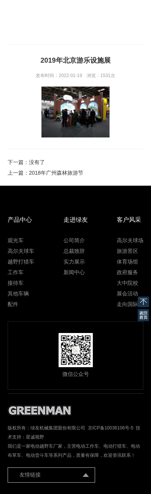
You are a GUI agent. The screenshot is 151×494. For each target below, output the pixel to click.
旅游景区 (127, 251)
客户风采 (129, 219)
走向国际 (127, 304)
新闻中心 (74, 272)
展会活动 (127, 293)
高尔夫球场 (130, 240)
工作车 (16, 272)
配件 (13, 304)
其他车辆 (18, 293)
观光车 (16, 240)
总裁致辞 (74, 251)
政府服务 (127, 272)
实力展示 (74, 262)
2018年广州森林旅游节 (56, 173)
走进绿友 (76, 219)
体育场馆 (127, 262)
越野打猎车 (21, 262)
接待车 (16, 283)
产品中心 (20, 219)
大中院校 (127, 283)
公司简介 (74, 240)
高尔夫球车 (21, 251)
